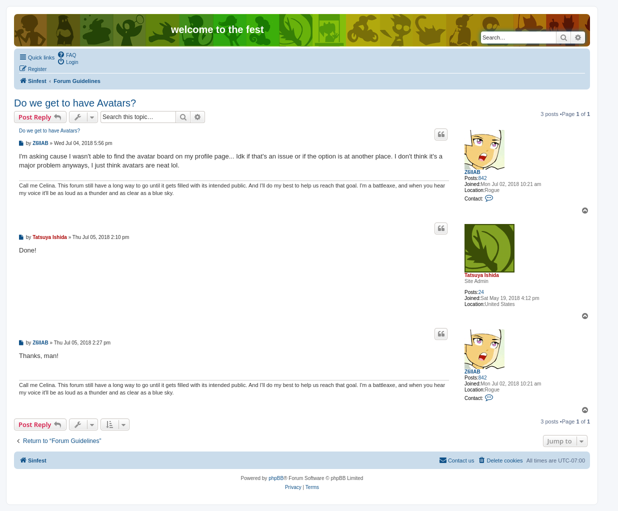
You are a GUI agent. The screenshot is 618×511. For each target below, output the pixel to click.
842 (482, 178)
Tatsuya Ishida (481, 275)
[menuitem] (66, 54)
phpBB (276, 478)
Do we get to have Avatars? (75, 103)
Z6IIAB (472, 172)
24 (481, 292)
